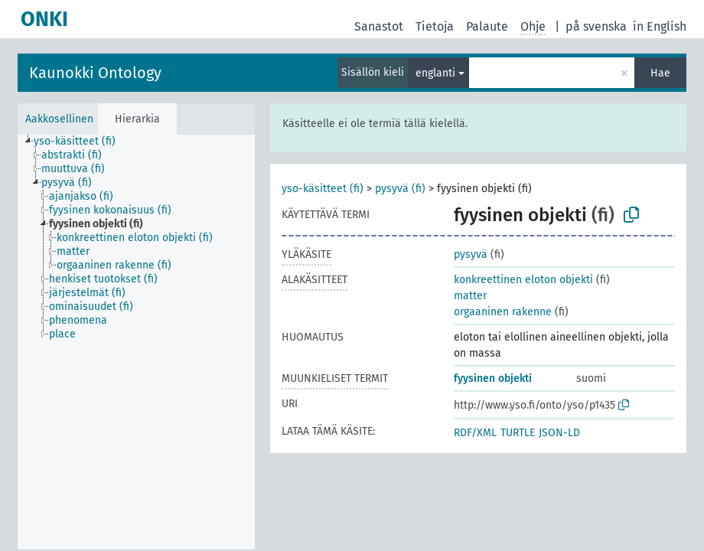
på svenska (596, 26)
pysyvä (470, 254)
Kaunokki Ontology (95, 73)
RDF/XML (475, 432)
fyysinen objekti (493, 378)
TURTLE (517, 432)
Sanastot (378, 26)
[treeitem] (81, 141)
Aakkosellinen (59, 119)
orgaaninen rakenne (503, 311)
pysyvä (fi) (400, 188)
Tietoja (435, 26)
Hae (660, 73)
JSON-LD (559, 432)
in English (659, 26)
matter (470, 295)
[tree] (136, 342)
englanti (435, 73)
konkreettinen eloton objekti (523, 279)
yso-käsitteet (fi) (322, 188)
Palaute (487, 26)
